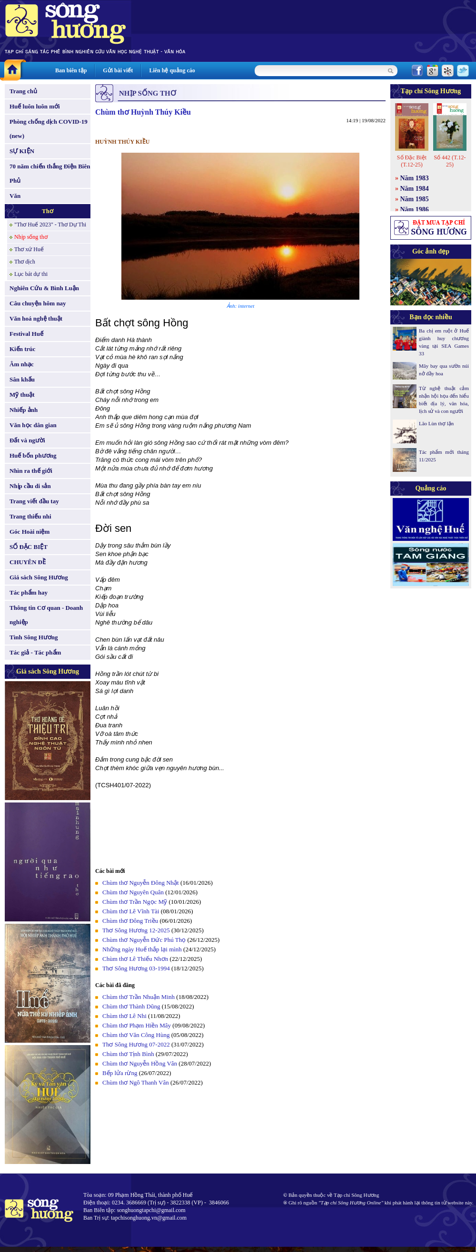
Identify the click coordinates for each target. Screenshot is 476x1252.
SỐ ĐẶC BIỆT (29, 546)
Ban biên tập (71, 70)
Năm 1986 (414, 209)
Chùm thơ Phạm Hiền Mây (136, 1025)
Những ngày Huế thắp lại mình (142, 949)
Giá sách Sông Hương (39, 577)
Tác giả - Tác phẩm (35, 652)
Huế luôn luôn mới (35, 106)
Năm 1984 (414, 188)
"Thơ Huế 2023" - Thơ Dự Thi (50, 224)
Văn (15, 195)
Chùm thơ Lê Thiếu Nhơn (135, 958)
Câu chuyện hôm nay (38, 303)
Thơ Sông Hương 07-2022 (136, 1044)
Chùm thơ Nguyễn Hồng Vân (139, 1063)
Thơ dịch (24, 261)
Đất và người (27, 440)
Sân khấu (22, 379)
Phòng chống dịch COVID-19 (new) (49, 128)
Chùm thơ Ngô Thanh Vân (135, 1082)
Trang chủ (23, 91)
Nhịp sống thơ (31, 237)
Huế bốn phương (33, 455)
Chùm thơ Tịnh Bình (128, 1053)
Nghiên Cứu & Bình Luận (44, 288)
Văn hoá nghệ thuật (36, 318)
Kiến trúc (22, 348)
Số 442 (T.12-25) (450, 161)
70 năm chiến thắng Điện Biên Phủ (50, 173)
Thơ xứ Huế (29, 249)
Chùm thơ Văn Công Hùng (135, 1034)
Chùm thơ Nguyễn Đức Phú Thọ (144, 939)
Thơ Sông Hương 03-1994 (136, 968)
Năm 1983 (414, 178)
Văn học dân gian (33, 425)
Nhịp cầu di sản (30, 485)
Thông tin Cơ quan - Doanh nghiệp (46, 615)
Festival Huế (26, 333)
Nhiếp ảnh (24, 409)
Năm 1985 (414, 199)
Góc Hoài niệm (30, 531)
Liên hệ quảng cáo (172, 70)
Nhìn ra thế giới (31, 470)
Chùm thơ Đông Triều (130, 920)
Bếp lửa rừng (119, 1072)
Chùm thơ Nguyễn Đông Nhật (140, 882)
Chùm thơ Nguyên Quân (133, 892)
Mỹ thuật (22, 394)
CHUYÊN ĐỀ (28, 562)
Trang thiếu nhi (30, 516)
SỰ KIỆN (22, 151)
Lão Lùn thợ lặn (436, 423)
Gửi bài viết (118, 70)
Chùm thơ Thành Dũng (131, 1006)
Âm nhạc (22, 364)
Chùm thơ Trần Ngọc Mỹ (134, 901)
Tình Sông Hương (34, 637)
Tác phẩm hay (29, 592)
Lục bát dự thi (31, 274)
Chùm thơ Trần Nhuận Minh (138, 996)
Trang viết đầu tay (34, 501)
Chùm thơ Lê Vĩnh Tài (130, 911)
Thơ (47, 211)
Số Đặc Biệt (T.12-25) (411, 161)
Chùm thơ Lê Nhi (124, 1015)
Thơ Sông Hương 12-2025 (136, 930)
